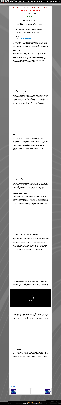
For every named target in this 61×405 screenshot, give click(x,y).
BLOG (40, 402)
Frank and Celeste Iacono (25, 38)
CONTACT (21, 402)
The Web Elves (36, 403)
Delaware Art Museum (30, 19)
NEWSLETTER (30, 402)
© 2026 (24, 403)
